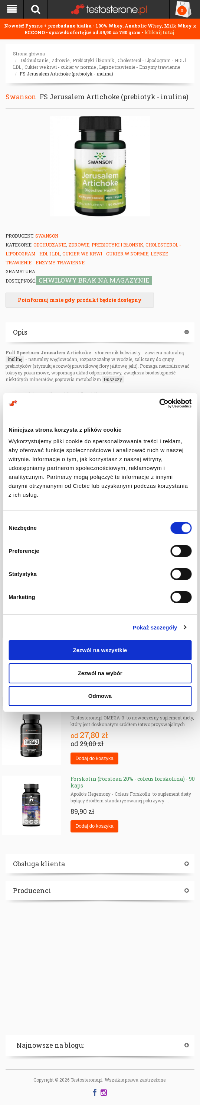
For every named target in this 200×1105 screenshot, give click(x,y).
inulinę (14, 359)
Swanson (21, 96)
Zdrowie (60, 60)
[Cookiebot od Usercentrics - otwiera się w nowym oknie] (159, 403)
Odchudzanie (34, 60)
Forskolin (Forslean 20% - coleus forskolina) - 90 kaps (133, 782)
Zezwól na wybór (100, 673)
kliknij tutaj (159, 32)
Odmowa (100, 696)
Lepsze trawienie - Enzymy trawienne (139, 67)
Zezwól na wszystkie (100, 650)
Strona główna (29, 54)
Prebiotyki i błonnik (93, 60)
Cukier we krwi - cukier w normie (60, 67)
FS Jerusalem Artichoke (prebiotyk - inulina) (66, 74)
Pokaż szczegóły (155, 627)
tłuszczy (113, 379)
